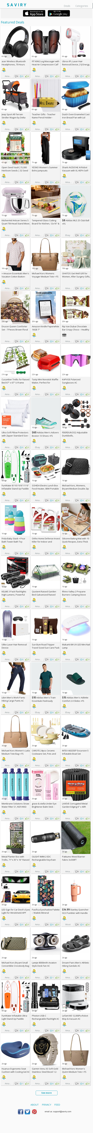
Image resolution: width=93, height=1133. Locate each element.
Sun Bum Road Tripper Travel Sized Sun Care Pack (45, 646)
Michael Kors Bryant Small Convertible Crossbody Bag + (15, 965)
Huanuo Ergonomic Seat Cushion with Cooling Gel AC (16, 1070)
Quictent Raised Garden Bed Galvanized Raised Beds (44, 594)
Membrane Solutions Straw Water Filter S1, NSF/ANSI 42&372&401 (15, 806)
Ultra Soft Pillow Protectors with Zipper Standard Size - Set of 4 (15, 435)
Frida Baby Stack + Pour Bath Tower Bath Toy (13, 540)
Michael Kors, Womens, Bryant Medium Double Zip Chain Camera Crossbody (75, 488)
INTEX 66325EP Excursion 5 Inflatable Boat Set (75, 752)
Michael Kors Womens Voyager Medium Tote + (45, 275)
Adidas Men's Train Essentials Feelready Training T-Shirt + (44, 701)
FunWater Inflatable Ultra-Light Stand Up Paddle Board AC (15, 1018)
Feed (57, 1104)
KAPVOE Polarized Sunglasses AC (71, 381)
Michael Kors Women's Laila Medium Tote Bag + (16, 752)
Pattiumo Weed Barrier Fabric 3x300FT (73, 858)
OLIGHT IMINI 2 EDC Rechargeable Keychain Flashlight (44, 859)
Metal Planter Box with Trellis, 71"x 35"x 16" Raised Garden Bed (15, 859)
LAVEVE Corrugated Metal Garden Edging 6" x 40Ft (75, 805)
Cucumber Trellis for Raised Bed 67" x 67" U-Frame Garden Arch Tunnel (15, 382)
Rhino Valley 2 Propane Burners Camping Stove (74, 593)
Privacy (46, 1104)
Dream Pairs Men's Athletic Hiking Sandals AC (75, 964)
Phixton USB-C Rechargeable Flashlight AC (45, 1017)
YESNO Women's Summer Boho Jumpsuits (45, 169)
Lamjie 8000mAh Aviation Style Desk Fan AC (44, 964)
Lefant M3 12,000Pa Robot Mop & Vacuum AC (75, 1017)
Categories (81, 5)
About (35, 1104)
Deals (67, 5)
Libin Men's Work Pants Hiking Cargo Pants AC (13, 699)
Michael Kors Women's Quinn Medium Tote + (74, 1070)
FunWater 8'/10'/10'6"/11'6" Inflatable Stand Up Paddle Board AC (15, 488)
